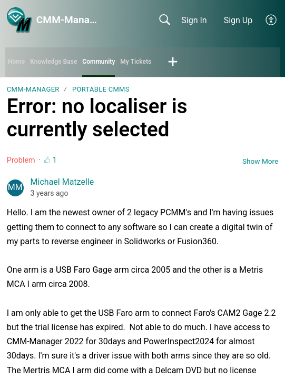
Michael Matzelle (62, 182)
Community (98, 61)
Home (16, 61)
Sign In (194, 20)
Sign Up (238, 20)
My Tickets (135, 61)
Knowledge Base (53, 61)
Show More (260, 161)
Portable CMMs (101, 89)
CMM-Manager (33, 89)
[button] (271, 20)
